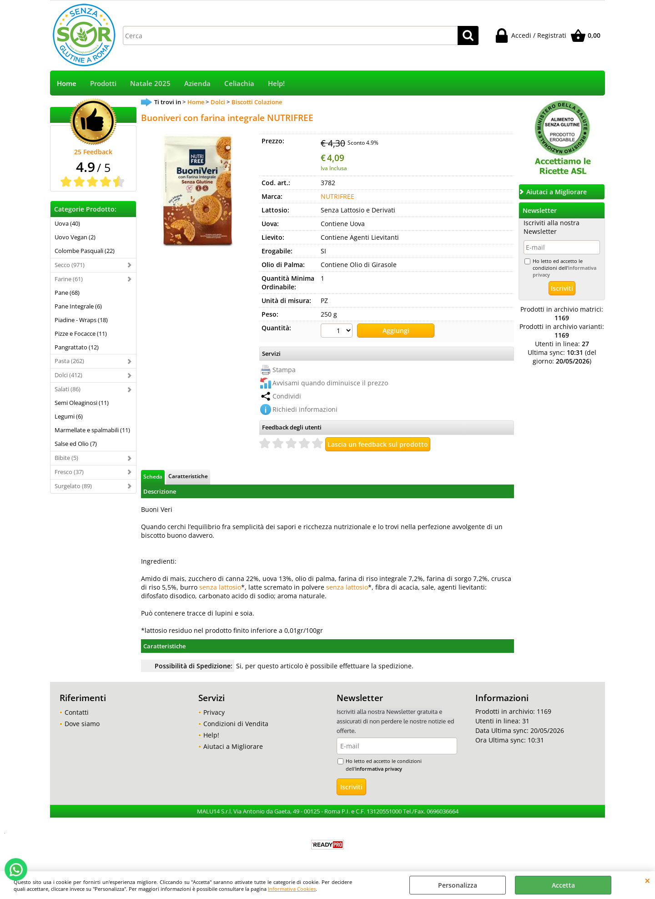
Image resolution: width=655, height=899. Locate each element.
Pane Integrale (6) (78, 306)
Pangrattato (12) (77, 347)
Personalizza (457, 885)
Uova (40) (67, 223)
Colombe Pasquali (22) (85, 251)
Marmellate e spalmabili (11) (92, 430)
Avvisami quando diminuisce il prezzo (330, 383)
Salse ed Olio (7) (76, 443)
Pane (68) (67, 292)
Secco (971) (70, 265)
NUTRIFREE (337, 196)
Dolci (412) (68, 375)
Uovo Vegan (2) (75, 237)
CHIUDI (647, 880)
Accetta (563, 885)
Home (66, 83)
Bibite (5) (66, 458)
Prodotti (103, 83)
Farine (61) (69, 279)
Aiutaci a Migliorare (233, 746)
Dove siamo (82, 723)
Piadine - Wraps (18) (81, 320)
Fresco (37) (69, 472)
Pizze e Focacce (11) (81, 333)
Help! (276, 83)
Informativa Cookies (292, 888)
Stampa (284, 369)
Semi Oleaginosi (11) (82, 403)
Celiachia (239, 83)
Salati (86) (68, 389)
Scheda (152, 476)
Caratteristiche (188, 476)
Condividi (286, 396)
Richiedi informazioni (305, 409)
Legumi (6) (69, 416)
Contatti (77, 712)
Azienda (197, 83)
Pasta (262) (69, 361)
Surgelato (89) (73, 486)
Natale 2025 (150, 83)
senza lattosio (220, 587)
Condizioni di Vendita (235, 723)
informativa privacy (378, 768)
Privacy (214, 712)
